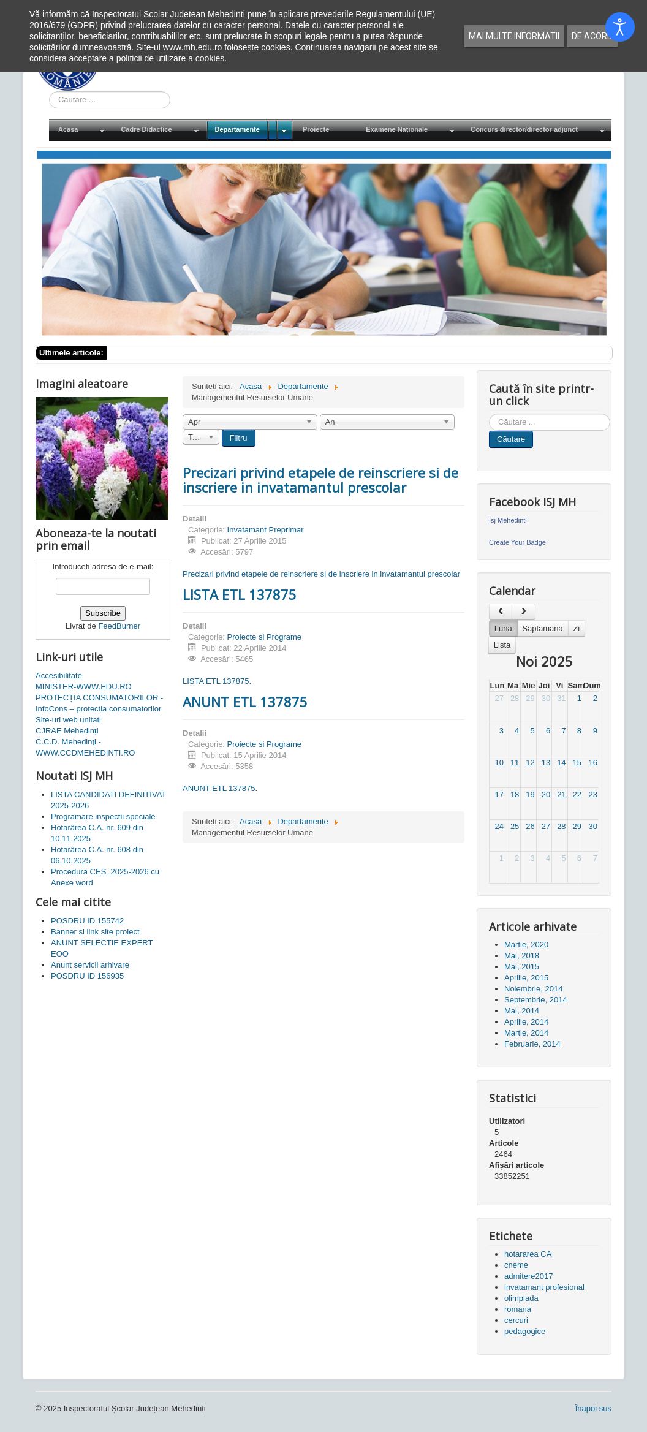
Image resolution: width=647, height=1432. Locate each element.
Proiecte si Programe (264, 637)
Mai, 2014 (521, 1010)
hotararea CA (527, 1254)
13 (546, 762)
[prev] (500, 612)
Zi (576, 628)
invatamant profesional (544, 1287)
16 (593, 762)
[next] (523, 612)
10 (498, 762)
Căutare (511, 439)
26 (530, 826)
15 (577, 762)
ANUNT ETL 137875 (245, 701)
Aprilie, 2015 (526, 977)
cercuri (516, 1320)
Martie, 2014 (526, 1032)
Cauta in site (49, 91)
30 (546, 698)
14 (561, 762)
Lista (502, 645)
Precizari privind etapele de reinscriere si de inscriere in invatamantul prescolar (320, 479)
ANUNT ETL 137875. (220, 788)
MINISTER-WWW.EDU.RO (84, 686)
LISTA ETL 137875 (240, 594)
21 (561, 794)
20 (546, 794)
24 (498, 826)
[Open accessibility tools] (620, 27)
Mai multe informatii (514, 36)
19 (530, 794)
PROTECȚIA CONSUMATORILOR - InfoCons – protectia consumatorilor (99, 703)
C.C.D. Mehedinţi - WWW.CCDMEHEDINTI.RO (85, 747)
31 (561, 698)
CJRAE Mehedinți (67, 730)
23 (593, 794)
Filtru (239, 437)
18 (514, 794)
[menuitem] (80, 130)
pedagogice (524, 1331)
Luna (503, 628)
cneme (516, 1265)
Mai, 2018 (521, 955)
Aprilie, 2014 (526, 1021)
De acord (592, 36)
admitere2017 (528, 1276)
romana (517, 1309)
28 (514, 698)
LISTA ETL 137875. (217, 681)
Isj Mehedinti (508, 520)
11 (514, 762)
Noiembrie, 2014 (533, 988)
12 (530, 762)
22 (577, 794)
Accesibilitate (59, 675)
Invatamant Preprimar (265, 529)
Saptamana (542, 628)
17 (498, 794)
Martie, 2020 (526, 944)
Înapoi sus (593, 1408)
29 (530, 698)
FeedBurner (119, 626)
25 (514, 826)
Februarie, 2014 (532, 1043)
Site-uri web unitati (68, 719)
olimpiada (521, 1298)
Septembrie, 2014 (535, 999)
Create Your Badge (517, 542)
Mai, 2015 (521, 966)
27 (498, 698)
